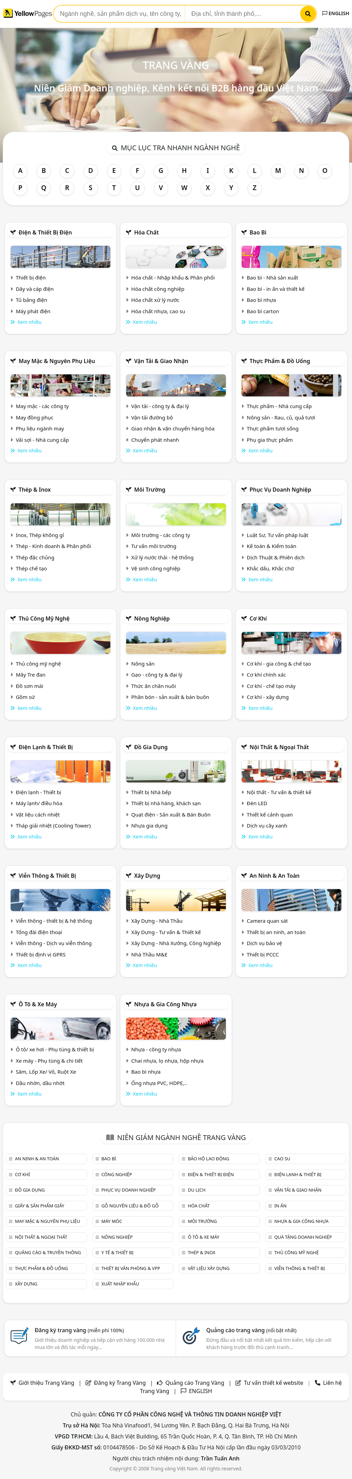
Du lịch (196, 1190)
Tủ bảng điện (31, 299)
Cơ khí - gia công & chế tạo (279, 663)
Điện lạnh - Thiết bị (38, 792)
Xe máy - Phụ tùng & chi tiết (49, 1060)
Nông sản (143, 663)
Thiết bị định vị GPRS (41, 954)
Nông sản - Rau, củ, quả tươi (281, 417)
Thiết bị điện (31, 277)
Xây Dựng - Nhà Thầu (157, 920)
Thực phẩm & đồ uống (280, 361)
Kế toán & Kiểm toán (271, 546)
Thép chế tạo (31, 568)
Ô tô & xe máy (38, 1004)
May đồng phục (34, 417)
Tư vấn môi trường (153, 546)
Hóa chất (146, 232)
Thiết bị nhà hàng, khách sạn (166, 803)
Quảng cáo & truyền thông (48, 1252)
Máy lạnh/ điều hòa (39, 803)
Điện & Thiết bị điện (45, 232)
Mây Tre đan (30, 674)
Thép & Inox (35, 489)
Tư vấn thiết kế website (274, 1383)
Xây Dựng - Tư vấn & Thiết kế (166, 932)
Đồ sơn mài (29, 685)
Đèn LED (257, 803)
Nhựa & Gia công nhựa (165, 1004)
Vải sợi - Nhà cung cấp (42, 439)
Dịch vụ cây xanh (267, 825)
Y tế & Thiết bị (117, 1252)
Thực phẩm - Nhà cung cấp (279, 406)
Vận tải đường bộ (152, 417)
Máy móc (111, 1221)
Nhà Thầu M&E (149, 954)
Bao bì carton (263, 311)
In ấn (280, 1206)
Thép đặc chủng (35, 557)
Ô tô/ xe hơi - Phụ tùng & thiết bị (55, 1049)
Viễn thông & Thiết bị (47, 875)
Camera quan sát (267, 920)
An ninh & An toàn (275, 875)
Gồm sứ (25, 696)
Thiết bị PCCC (263, 954)
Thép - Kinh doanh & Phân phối (53, 546)
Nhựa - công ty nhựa (156, 1049)
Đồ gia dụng (151, 747)
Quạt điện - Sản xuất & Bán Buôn (171, 814)
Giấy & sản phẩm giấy (39, 1206)
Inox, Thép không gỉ (40, 535)
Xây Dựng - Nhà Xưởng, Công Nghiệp (176, 943)
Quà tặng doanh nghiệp (303, 1237)
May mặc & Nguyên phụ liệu (57, 361)
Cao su (282, 1158)
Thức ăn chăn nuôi (153, 685)
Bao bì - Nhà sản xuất (272, 277)
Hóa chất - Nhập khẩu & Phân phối (173, 277)
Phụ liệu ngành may (40, 428)
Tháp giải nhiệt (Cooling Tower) (53, 825)
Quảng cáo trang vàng (251, 1330)
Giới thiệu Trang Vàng (46, 1383)
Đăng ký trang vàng (79, 1330)
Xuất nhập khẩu (120, 1284)
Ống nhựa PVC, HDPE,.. (159, 1083)
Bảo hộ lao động (208, 1158)
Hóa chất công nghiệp (158, 288)
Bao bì (258, 232)
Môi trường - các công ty (160, 535)
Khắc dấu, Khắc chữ (270, 568)
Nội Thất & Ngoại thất (279, 747)
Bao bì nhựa (261, 299)
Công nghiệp (116, 1174)
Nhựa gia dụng (149, 825)
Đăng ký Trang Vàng (120, 1383)
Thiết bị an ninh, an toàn (276, 932)
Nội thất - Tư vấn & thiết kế (279, 792)
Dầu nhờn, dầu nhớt (40, 1083)
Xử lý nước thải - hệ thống (162, 557)
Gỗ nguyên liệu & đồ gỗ (130, 1206)
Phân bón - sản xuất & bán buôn (170, 696)
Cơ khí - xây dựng (268, 696)
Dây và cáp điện (35, 288)
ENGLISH (335, 13)
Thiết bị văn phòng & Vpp (130, 1268)
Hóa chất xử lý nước (155, 299)
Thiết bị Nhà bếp (151, 792)
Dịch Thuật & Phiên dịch (276, 557)
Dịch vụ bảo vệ (264, 943)
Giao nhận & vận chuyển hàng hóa (172, 428)
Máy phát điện (33, 311)
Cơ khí (258, 618)
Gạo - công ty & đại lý (157, 674)
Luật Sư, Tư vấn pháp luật (277, 535)
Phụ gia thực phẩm (270, 439)
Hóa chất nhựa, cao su (158, 311)
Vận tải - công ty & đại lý (160, 406)
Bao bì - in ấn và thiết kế (276, 288)
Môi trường (149, 489)
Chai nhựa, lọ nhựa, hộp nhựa (167, 1060)
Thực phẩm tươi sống (273, 428)
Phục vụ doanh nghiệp (280, 489)
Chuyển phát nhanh (155, 439)
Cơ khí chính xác (266, 674)
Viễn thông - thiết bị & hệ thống (54, 920)
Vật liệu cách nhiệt (38, 814)
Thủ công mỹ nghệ (44, 618)
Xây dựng (147, 875)
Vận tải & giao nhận (161, 361)
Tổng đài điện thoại (39, 932)
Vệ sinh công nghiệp (155, 568)
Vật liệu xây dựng (208, 1268)
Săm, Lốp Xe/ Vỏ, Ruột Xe (46, 1071)
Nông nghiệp (152, 618)
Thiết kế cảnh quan (270, 814)
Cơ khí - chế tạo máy (271, 685)
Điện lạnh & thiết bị (46, 747)
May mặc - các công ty (42, 406)
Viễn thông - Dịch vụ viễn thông (54, 943)
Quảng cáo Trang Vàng (194, 1383)
